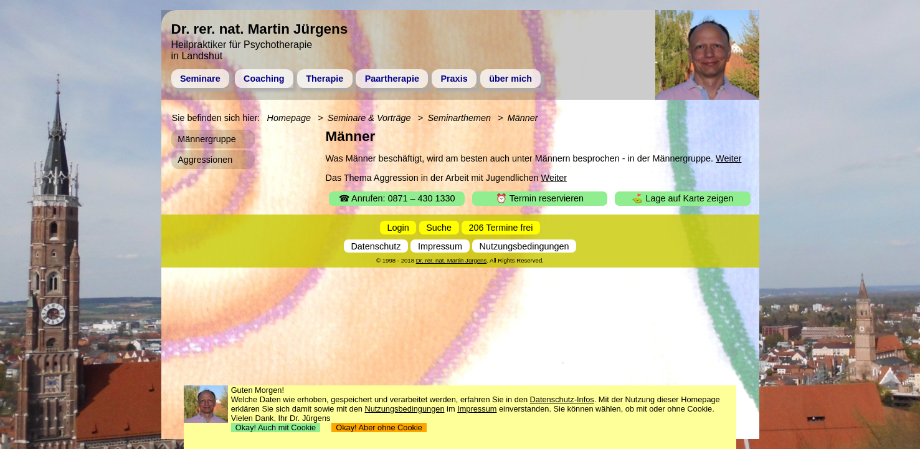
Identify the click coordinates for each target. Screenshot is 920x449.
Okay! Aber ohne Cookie (379, 427)
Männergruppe (207, 139)
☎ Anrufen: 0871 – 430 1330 (397, 198)
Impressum (440, 246)
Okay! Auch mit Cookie (276, 427)
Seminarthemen (459, 118)
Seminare (200, 79)
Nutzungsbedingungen (524, 246)
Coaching (264, 79)
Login (398, 228)
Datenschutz (376, 246)
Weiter (728, 158)
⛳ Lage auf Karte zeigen (682, 198)
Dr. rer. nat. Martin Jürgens (451, 260)
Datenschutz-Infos (562, 399)
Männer (523, 118)
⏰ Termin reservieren (540, 198)
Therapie (324, 79)
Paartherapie (392, 79)
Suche (439, 228)
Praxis (453, 79)
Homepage (289, 118)
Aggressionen (205, 160)
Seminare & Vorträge (369, 118)
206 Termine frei (501, 228)
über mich (510, 79)
